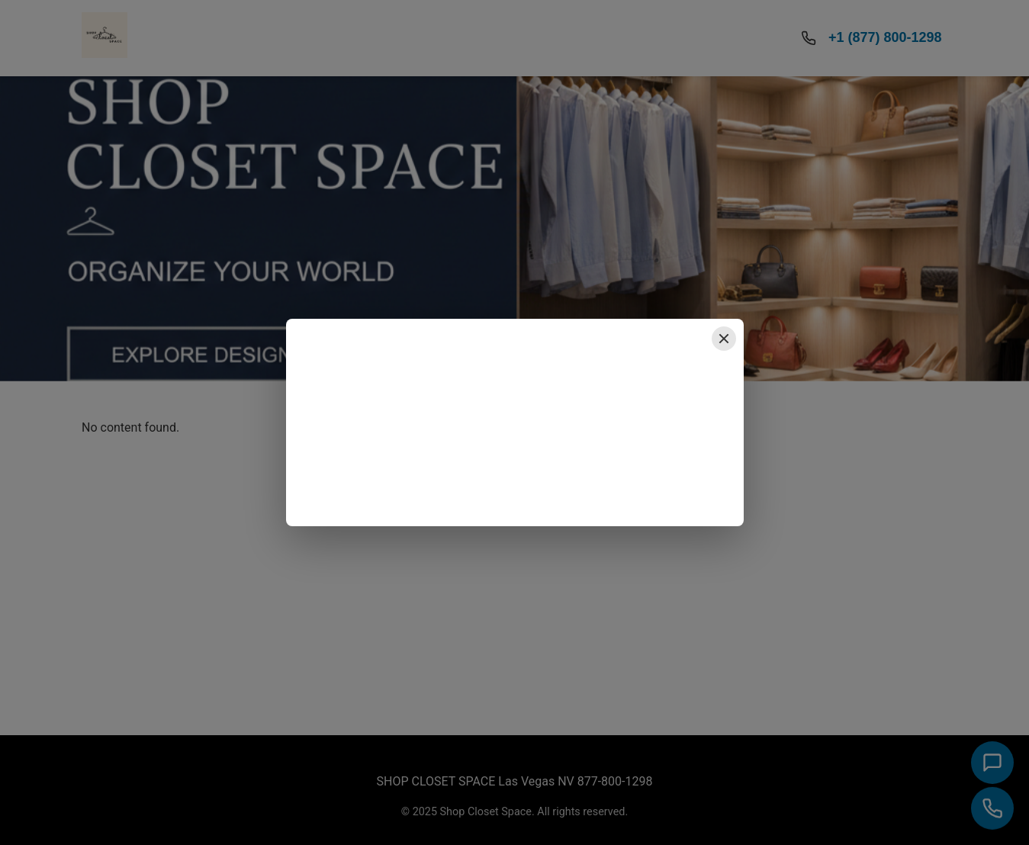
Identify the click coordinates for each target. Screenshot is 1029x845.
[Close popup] (724, 338)
